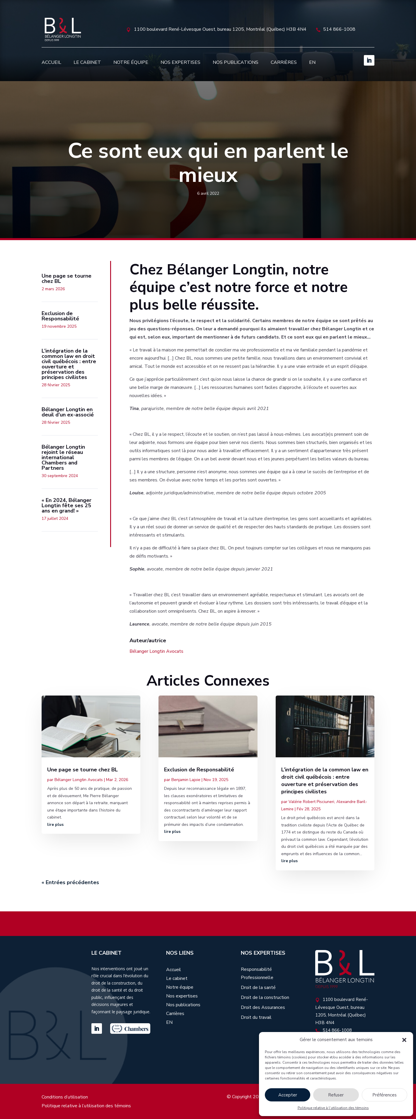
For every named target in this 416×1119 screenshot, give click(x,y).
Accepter (287, 1095)
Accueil (51, 62)
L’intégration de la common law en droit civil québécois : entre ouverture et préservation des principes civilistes (324, 780)
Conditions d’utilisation (65, 1097)
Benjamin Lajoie (185, 780)
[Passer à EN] (312, 62)
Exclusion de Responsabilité (199, 769)
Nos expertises (180, 62)
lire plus (55, 824)
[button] (404, 1040)
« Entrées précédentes (70, 882)
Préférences (384, 1095)
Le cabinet (87, 62)
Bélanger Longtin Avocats (156, 651)
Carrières (284, 62)
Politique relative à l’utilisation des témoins (333, 1108)
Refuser (336, 1095)
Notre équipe (130, 62)
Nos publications (235, 62)
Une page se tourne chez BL (82, 769)
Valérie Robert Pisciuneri (311, 801)
